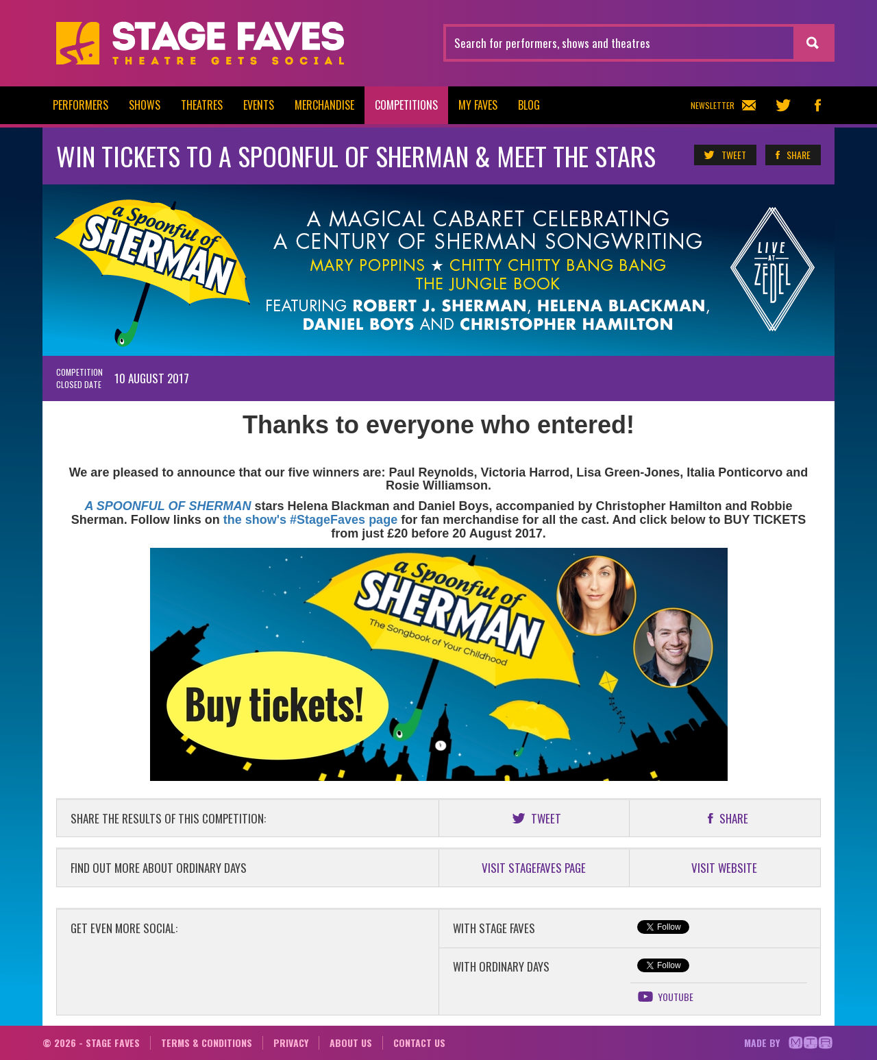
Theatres (202, 105)
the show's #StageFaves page (310, 520)
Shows (144, 105)
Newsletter (723, 105)
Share (792, 155)
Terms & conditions (206, 1042)
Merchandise (324, 105)
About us (351, 1042)
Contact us (419, 1042)
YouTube (665, 997)
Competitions (406, 105)
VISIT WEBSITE (724, 867)
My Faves (477, 105)
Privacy (290, 1042)
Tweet (724, 155)
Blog (529, 105)
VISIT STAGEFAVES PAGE (534, 867)
